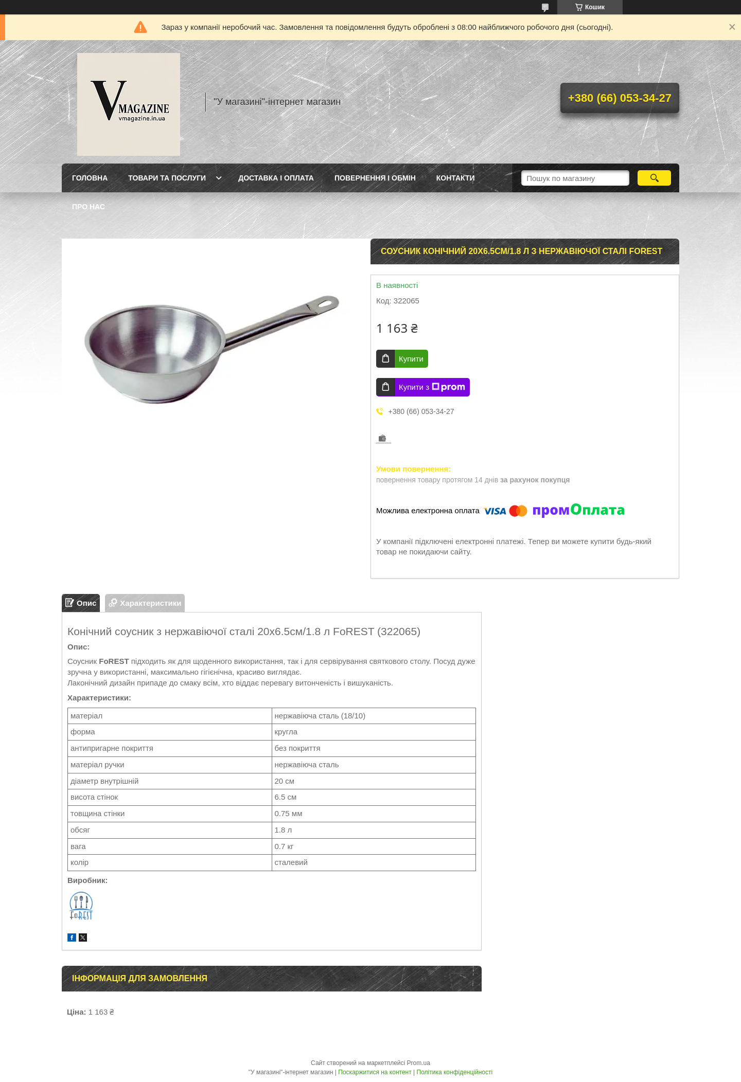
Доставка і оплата (276, 178)
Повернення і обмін (375, 178)
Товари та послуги (167, 178)
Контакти (455, 178)
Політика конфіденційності (455, 1072)
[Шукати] (654, 178)
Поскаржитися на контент (374, 1072)
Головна (90, 178)
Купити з (432, 387)
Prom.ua (418, 1063)
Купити (411, 358)
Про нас (88, 207)
